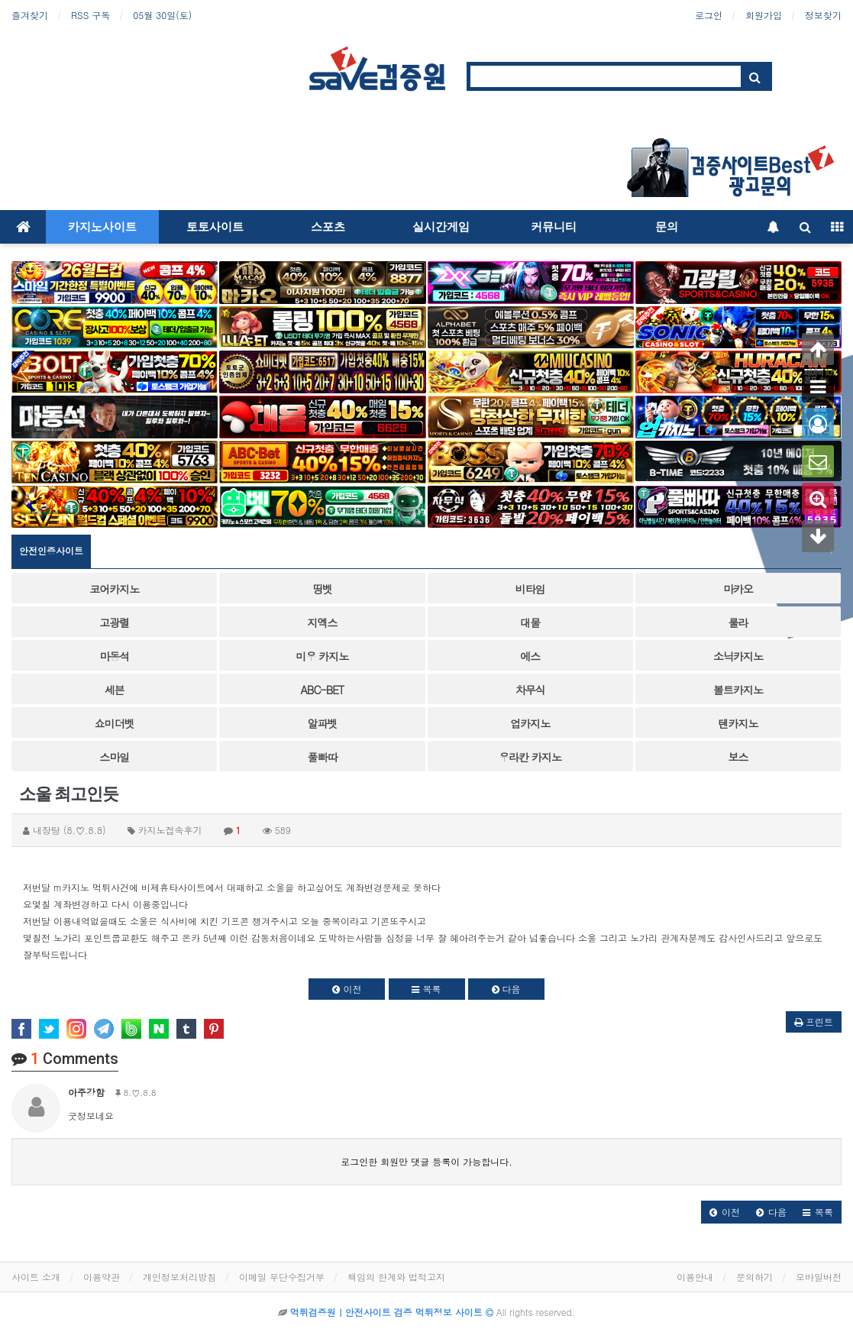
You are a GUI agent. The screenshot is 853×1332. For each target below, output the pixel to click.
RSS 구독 (90, 14)
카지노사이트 (102, 227)
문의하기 (754, 1276)
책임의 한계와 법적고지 (396, 1276)
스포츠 (328, 227)
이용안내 (695, 1276)
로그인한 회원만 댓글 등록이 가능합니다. (426, 1161)
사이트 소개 (35, 1276)
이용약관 (101, 1276)
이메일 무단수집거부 (282, 1276)
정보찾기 (823, 14)
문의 (666, 227)
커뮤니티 (554, 227)
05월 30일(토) (162, 14)
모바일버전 (819, 1276)
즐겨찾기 (29, 14)
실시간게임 (441, 227)
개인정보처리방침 (179, 1276)
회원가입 (763, 14)
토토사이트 (215, 227)
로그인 (708, 14)
